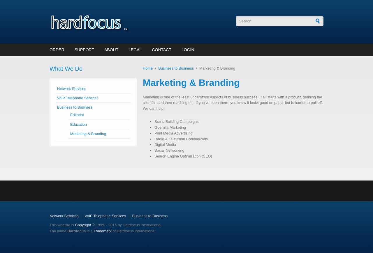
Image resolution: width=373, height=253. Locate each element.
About (111, 49)
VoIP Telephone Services (77, 98)
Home (148, 68)
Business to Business (75, 107)
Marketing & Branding (88, 134)
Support (84, 49)
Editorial (77, 115)
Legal (135, 49)
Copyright (83, 225)
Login (188, 49)
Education (78, 124)
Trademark (102, 231)
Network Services (71, 88)
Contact (161, 49)
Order (57, 49)
